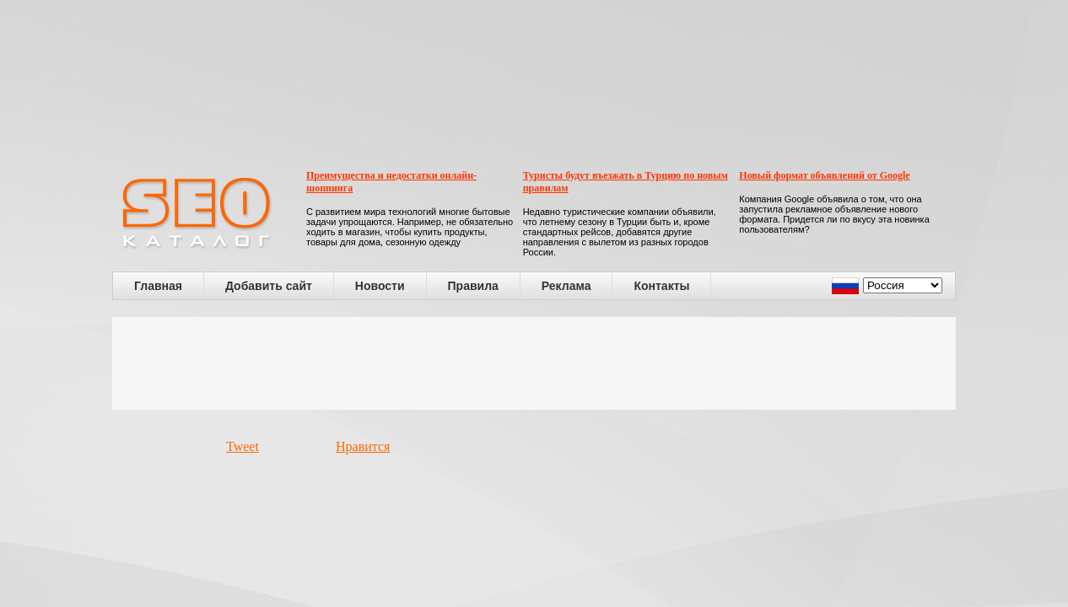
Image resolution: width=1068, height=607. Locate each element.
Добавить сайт (268, 286)
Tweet (242, 446)
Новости (380, 286)
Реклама (566, 286)
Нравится (363, 446)
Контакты (661, 286)
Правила (473, 286)
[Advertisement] (534, 363)
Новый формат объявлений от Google (824, 175)
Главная (158, 286)
